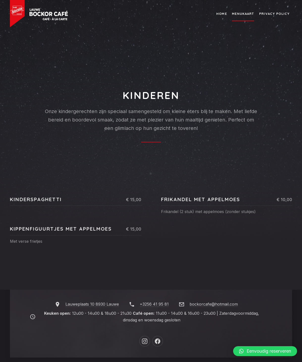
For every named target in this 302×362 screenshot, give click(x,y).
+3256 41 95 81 (154, 304)
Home (221, 14)
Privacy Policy (274, 14)
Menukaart (243, 14)
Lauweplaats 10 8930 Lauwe (92, 304)
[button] (265, 351)
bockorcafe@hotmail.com (214, 304)
